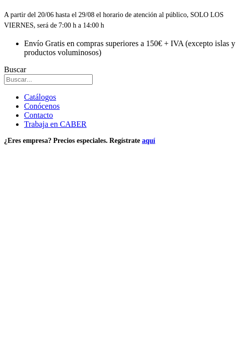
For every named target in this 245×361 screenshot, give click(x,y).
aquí (148, 140)
